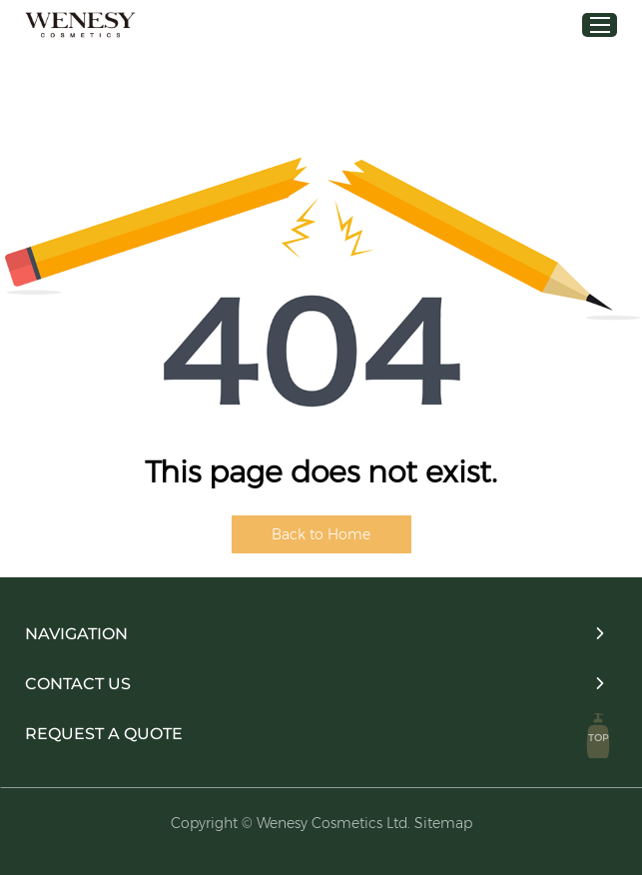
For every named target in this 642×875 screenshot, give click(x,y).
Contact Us (78, 683)
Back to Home (321, 534)
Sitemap (443, 823)
